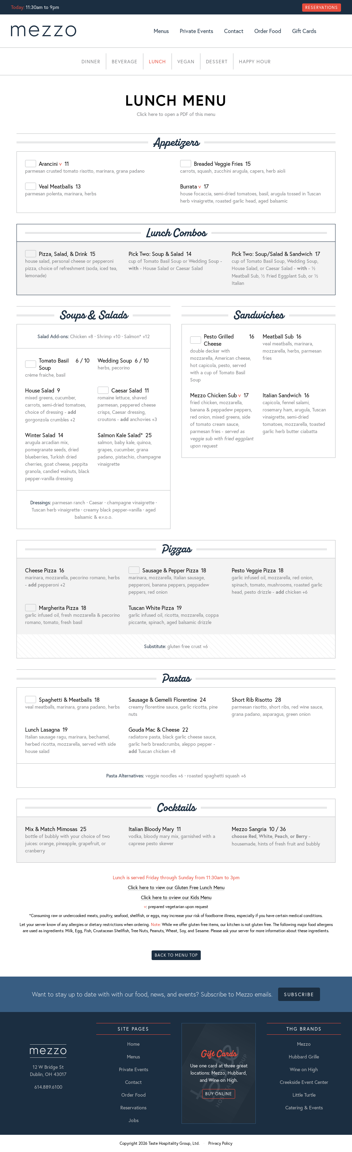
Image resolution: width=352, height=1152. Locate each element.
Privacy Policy (220, 1143)
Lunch (157, 61)
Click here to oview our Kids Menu (176, 897)
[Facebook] (338, 31)
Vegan (186, 61)
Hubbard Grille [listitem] (304, 1056)
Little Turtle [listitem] (304, 1094)
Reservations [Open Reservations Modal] (321, 7)
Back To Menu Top (176, 955)
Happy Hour (255, 61)
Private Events (196, 30)
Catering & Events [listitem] (304, 1107)
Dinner (90, 61)
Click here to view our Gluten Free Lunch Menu (176, 887)
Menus (161, 30)
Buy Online (218, 1093)
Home (133, 1044)
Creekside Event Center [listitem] (304, 1082)
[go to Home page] (43, 30)
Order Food (267, 30)
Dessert (217, 61)
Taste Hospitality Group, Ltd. (174, 1143)
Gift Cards (304, 30)
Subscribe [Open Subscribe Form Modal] (299, 994)
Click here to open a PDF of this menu (176, 114)
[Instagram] (330, 31)
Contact (233, 30)
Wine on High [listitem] (304, 1069)
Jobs (134, 1120)
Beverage (125, 61)
